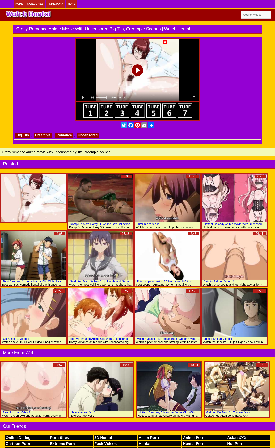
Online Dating (18, 438)
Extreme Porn (62, 443)
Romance (64, 135)
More (71, 3)
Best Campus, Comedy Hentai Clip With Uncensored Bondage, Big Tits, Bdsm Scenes (58, 281)
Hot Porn (235, 443)
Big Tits (22, 135)
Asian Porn (149, 438)
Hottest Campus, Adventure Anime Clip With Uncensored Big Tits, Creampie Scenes (192, 412)
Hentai (144, 443)
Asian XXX (236, 438)
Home (19, 3)
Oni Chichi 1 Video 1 (16, 338)
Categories (35, 3)
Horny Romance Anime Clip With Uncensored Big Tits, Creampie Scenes (116, 338)
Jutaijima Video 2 (148, 224)
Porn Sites (59, 438)
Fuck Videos (105, 443)
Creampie (43, 135)
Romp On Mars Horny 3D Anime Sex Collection (100, 224)
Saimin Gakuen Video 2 (219, 281)
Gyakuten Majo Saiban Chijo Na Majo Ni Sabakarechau (105, 281)
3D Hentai (103, 438)
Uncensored (88, 135)
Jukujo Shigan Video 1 (218, 338)
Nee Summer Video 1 (16, 412)
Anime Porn (55, 3)
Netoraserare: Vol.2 (83, 412)
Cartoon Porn (18, 443)
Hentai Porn (193, 443)
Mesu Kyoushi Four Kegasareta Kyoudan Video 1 (168, 338)
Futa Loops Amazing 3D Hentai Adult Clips (164, 281)
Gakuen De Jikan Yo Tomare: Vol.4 (228, 412)
